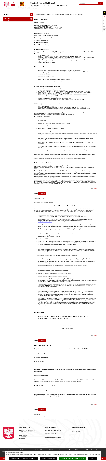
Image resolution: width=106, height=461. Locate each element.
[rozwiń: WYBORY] (32, 19)
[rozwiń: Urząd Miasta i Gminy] (32, 28)
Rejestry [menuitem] (6, 246)
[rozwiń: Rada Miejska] (32, 22)
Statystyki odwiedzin (37, 450)
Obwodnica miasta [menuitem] (8, 234)
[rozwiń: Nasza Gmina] (32, 14)
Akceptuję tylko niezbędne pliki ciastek (73, 458)
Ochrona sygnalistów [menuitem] (9, 37)
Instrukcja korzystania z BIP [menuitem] (11, 257)
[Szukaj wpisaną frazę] (100, 3)
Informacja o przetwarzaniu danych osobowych (23, 458)
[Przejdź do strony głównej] (35, 4)
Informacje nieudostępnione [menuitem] (11, 260)
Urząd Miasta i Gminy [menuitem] (9, 28)
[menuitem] (18, 19)
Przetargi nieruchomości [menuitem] (10, 42)
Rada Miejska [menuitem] (7, 22)
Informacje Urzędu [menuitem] (8, 31)
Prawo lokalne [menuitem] (7, 225)
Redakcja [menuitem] (6, 254)
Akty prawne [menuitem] (7, 228)
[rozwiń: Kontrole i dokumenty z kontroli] (32, 249)
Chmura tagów (50, 450)
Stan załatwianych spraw (9, 445)
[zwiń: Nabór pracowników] (32, 45)
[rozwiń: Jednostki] (32, 223)
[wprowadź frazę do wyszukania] (88, 3)
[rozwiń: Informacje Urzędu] (32, 31)
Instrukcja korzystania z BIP (64, 445)
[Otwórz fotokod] (104, 30)
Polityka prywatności (63, 450)
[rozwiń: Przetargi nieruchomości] (32, 43)
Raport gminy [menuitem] (7, 16)
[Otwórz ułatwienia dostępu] (104, 13)
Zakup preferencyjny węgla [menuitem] (11, 237)
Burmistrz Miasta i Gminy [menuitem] (10, 25)
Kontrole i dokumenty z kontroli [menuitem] (12, 248)
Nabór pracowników (41, 10)
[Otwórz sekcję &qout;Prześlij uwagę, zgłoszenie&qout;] (104, 26)
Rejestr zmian (78, 445)
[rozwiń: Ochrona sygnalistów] (32, 37)
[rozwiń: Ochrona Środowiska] (32, 243)
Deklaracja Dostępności (91, 445)
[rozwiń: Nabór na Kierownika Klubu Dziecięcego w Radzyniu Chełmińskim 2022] (32, 147)
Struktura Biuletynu (39, 445)
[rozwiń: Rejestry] (32, 246)
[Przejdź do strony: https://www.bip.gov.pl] (104, 16)
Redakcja (51, 445)
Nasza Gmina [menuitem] (7, 13)
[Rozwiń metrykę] (42, 189)
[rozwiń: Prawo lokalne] (32, 226)
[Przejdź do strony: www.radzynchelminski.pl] (104, 20)
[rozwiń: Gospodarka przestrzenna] (32, 240)
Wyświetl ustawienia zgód (48, 458)
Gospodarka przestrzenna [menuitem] (10, 240)
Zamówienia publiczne (25, 445)
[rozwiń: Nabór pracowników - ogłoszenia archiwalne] (32, 210)
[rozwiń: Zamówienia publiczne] (32, 40)
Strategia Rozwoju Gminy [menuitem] (10, 231)
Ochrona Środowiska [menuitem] (9, 243)
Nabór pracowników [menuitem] (9, 45)
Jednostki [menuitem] (6, 222)
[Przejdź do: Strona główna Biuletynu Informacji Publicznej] (34, 10)
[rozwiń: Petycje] (32, 34)
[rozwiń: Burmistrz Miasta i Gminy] (32, 25)
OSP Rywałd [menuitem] (7, 263)
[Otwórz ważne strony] (104, 23)
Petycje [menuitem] (6, 34)
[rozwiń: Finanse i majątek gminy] (32, 220)
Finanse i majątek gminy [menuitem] (10, 220)
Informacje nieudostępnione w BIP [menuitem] (13, 251)
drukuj (95, 184)
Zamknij (93, 458)
